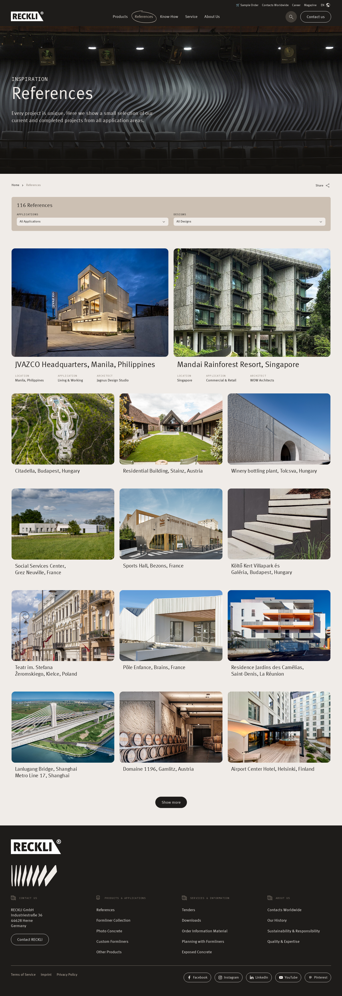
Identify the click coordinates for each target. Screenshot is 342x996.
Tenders (188, 910)
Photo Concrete (109, 931)
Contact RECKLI (30, 939)
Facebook (197, 977)
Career (296, 5)
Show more (171, 803)
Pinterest (318, 977)
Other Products (109, 952)
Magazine (310, 5)
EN (326, 5)
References (105, 910)
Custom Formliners (112, 942)
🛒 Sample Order (247, 5)
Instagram (229, 977)
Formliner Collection (113, 921)
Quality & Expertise (283, 942)
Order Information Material (204, 931)
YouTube (288, 977)
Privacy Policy (67, 975)
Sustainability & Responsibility (293, 931)
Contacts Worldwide (275, 5)
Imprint (46, 975)
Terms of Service (23, 975)
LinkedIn (259, 977)
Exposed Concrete (197, 952)
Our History (277, 921)
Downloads (191, 921)
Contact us (315, 16)
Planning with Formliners (203, 942)
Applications (27, 214)
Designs (180, 214)
